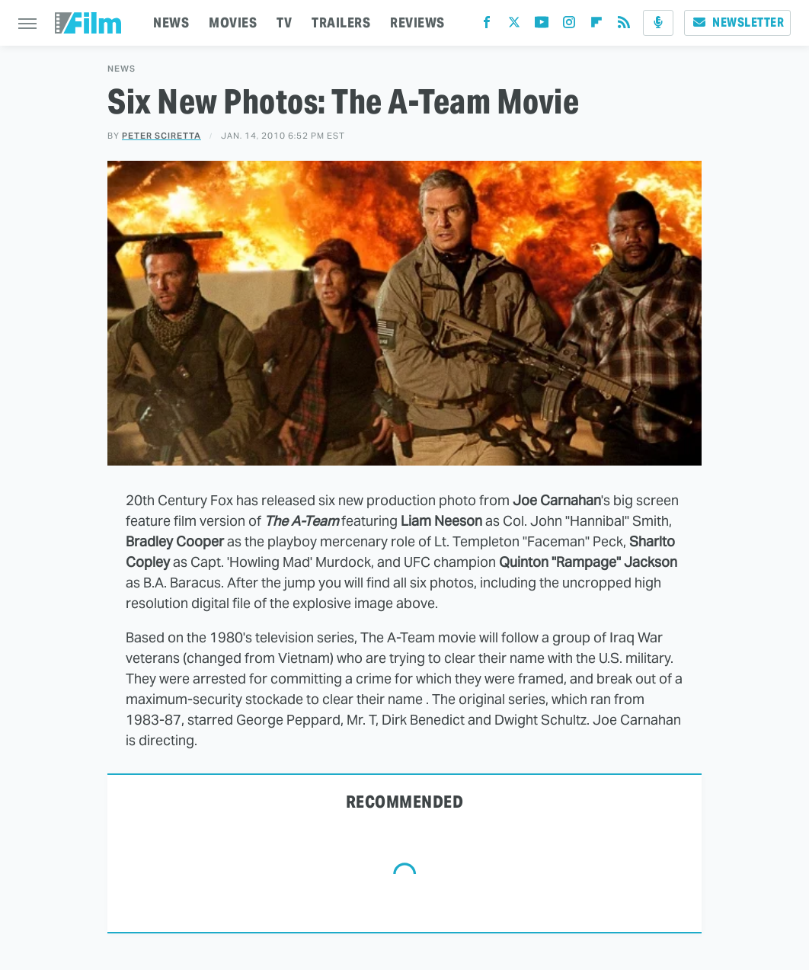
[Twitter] (514, 25)
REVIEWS (417, 22)
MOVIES (233, 22)
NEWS (171, 22)
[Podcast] (658, 23)
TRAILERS (341, 22)
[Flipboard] (596, 25)
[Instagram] (569, 25)
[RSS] (624, 25)
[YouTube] (541, 25)
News (121, 69)
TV (284, 22)
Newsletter (737, 22)
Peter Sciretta (161, 135)
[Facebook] (486, 25)
